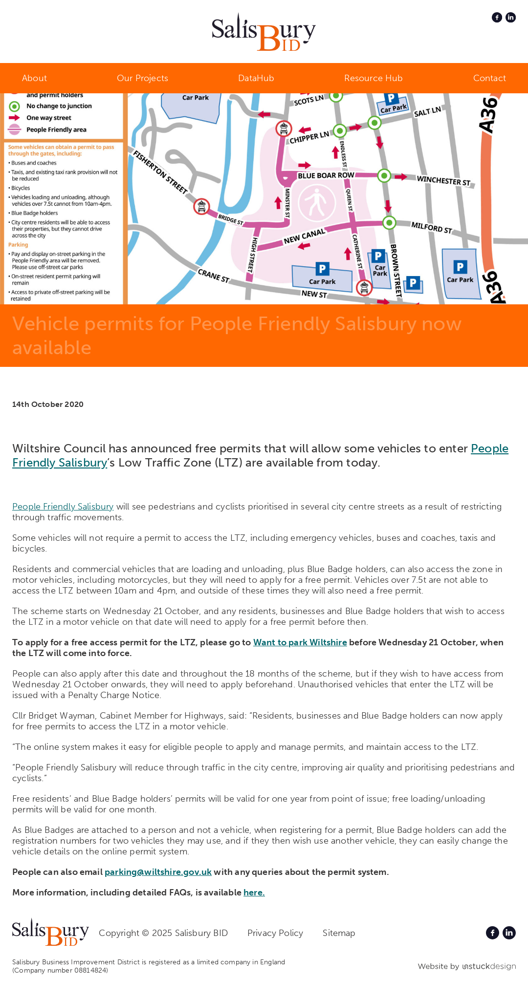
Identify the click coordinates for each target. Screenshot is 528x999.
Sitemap (339, 933)
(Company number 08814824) (60, 970)
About (34, 78)
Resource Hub (373, 78)
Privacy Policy (275, 933)
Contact (489, 78)
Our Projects (142, 78)
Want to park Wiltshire (300, 642)
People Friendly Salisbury (63, 506)
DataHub (256, 78)
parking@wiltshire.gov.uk (158, 872)
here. (254, 892)
